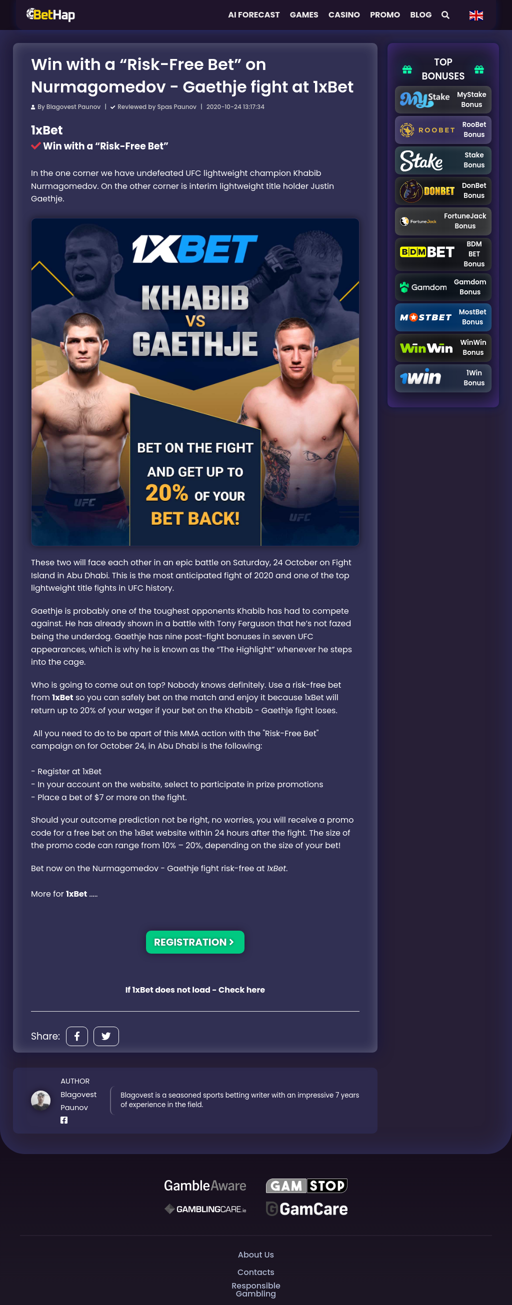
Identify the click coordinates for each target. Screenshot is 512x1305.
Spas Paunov (177, 106)
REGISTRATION (194, 942)
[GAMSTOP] (307, 1186)
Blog (421, 14)
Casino (344, 14)
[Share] (77, 1036)
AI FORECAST (254, 14)
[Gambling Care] (205, 1209)
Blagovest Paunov (73, 106)
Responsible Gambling (256, 1290)
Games (304, 14)
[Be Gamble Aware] (205, 1186)
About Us (256, 1254)
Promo (385, 14)
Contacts (256, 1272)
